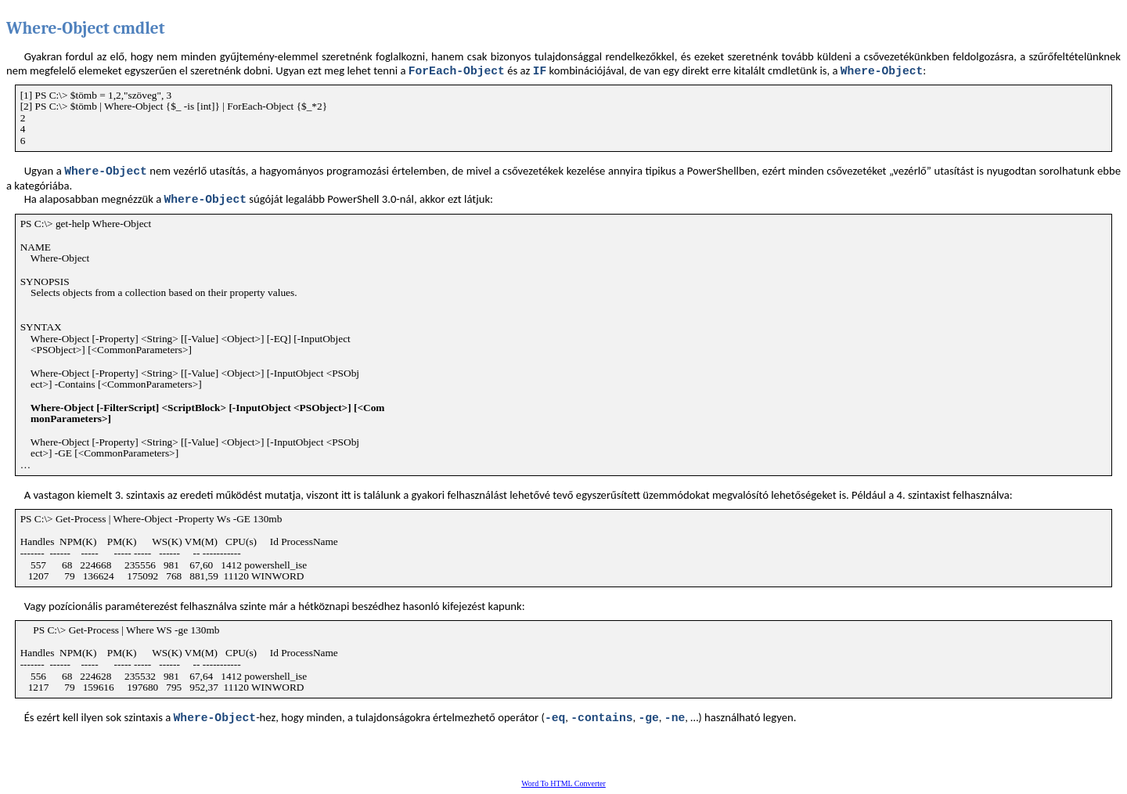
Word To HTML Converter (563, 783)
